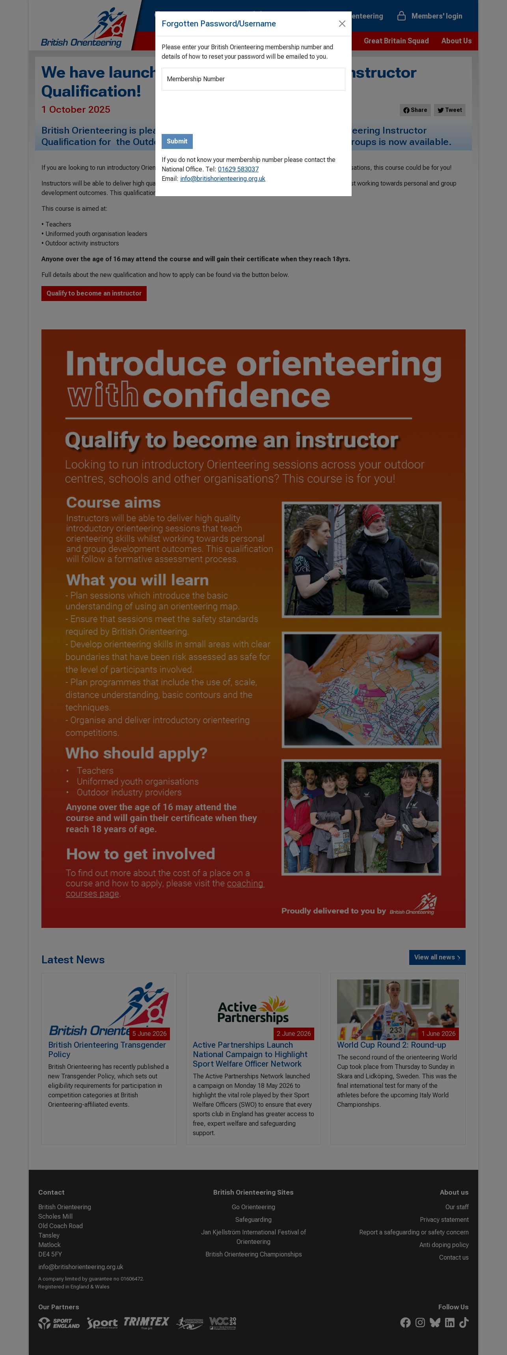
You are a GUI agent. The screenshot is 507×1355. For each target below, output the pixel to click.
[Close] (342, 23)
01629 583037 (238, 169)
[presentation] (221, 112)
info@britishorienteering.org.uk (222, 178)
